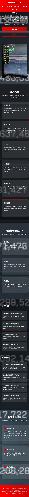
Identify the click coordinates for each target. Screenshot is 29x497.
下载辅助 (14, 34)
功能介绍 (7, 6)
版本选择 (13, 6)
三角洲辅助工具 (14, 3)
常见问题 (25, 6)
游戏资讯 (19, 6)
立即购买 (14, 29)
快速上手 (14, 9)
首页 (3, 6)
